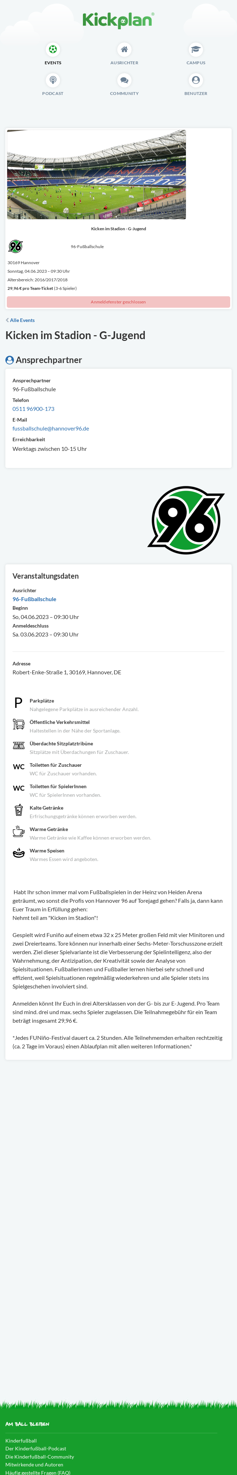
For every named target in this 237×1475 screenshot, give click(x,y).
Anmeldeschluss (31, 626)
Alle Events (20, 320)
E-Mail (20, 420)
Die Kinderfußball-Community (39, 1457)
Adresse (21, 663)
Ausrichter (24, 590)
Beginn (20, 608)
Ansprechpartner (32, 380)
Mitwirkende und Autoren (34, 1464)
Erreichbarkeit (29, 439)
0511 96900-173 (33, 408)
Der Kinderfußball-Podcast (35, 1448)
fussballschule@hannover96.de (51, 428)
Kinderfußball (21, 1441)
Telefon (21, 400)
